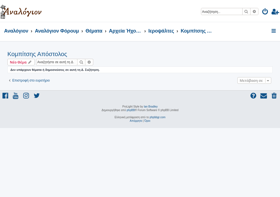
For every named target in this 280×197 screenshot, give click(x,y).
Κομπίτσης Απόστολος (37, 54)
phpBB (131, 110)
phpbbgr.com (157, 117)
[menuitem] (265, 12)
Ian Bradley (151, 106)
